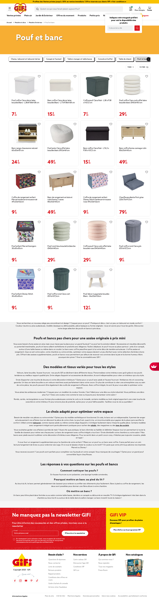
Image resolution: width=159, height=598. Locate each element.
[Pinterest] (31, 580)
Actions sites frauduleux (57, 587)
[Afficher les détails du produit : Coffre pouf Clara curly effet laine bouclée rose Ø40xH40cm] (97, 231)
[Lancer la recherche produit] (37, 9)
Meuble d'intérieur (35, 22)
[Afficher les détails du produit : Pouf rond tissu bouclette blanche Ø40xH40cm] (62, 231)
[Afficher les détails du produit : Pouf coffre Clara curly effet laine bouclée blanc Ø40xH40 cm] (133, 85)
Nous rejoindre (103, 563)
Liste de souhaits (55, 567)
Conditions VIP (78, 567)
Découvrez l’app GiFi (81, 563)
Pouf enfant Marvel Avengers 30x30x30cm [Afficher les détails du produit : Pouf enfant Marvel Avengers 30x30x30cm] (24, 247)
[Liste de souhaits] (39, 76)
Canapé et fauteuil (53, 59)
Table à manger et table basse (79, 59)
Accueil (9, 22)
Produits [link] (82, 15)
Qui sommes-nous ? (106, 560)
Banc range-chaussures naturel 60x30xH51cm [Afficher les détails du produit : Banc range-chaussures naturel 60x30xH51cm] (24, 149)
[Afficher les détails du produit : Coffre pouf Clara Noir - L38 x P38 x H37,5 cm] (97, 85)
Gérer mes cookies (109, 596)
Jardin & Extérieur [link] (44, 15)
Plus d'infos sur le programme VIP (127, 530)
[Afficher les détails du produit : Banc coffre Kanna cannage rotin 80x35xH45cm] (133, 133)
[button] (130, 9)
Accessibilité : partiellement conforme (132, 596)
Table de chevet (125, 59)
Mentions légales (74, 596)
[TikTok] (37, 580)
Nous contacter (54, 563)
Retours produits (54, 570)
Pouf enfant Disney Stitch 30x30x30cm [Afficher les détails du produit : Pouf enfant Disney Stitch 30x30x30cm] (22, 295)
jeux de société (122, 425)
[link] (82, 19)
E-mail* (16, 530)
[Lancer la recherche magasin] (137, 28)
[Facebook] (15, 580)
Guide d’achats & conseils (58, 584)
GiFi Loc (76, 570)
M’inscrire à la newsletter (75, 533)
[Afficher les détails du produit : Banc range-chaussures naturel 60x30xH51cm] (26, 133)
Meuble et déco (20, 22)
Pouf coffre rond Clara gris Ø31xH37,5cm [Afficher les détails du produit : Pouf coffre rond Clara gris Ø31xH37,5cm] (130, 247)
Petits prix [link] (95, 15)
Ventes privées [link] (14, 15)
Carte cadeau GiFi (80, 560)
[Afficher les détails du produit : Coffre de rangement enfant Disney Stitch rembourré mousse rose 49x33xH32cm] (97, 182)
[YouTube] (26, 580)
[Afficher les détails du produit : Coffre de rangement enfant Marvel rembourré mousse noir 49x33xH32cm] (26, 182)
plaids (93, 425)
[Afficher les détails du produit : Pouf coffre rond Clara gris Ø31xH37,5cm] (133, 231)
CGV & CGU (60, 596)
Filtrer (144, 67)
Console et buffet (105, 59)
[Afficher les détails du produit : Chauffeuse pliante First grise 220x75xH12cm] (133, 182)
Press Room (103, 570)
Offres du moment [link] (65, 15)
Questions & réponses (57, 560)
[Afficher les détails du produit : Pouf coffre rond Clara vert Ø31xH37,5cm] (62, 278)
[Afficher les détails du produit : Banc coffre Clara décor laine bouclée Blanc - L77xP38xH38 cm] (62, 85)
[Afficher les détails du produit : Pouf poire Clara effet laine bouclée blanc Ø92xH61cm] (62, 133)
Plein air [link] (28, 15)
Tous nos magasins (105, 567)
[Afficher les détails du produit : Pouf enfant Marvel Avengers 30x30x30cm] (26, 231)
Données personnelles (91, 596)
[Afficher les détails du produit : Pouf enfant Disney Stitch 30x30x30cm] (26, 278)
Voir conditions (118, 2)
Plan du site (49, 596)
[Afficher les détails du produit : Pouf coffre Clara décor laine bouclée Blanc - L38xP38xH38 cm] (26, 85)
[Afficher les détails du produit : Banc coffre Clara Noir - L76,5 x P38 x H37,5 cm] (97, 133)
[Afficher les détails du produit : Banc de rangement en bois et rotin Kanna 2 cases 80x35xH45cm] (62, 182)
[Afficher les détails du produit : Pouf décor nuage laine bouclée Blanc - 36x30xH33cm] (97, 278)
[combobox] (79, 9)
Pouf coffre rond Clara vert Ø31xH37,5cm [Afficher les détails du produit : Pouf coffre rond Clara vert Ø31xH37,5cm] (58, 295)
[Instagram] (20, 580)
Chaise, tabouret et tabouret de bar (25, 59)
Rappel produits (54, 574)
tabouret (37, 423)
